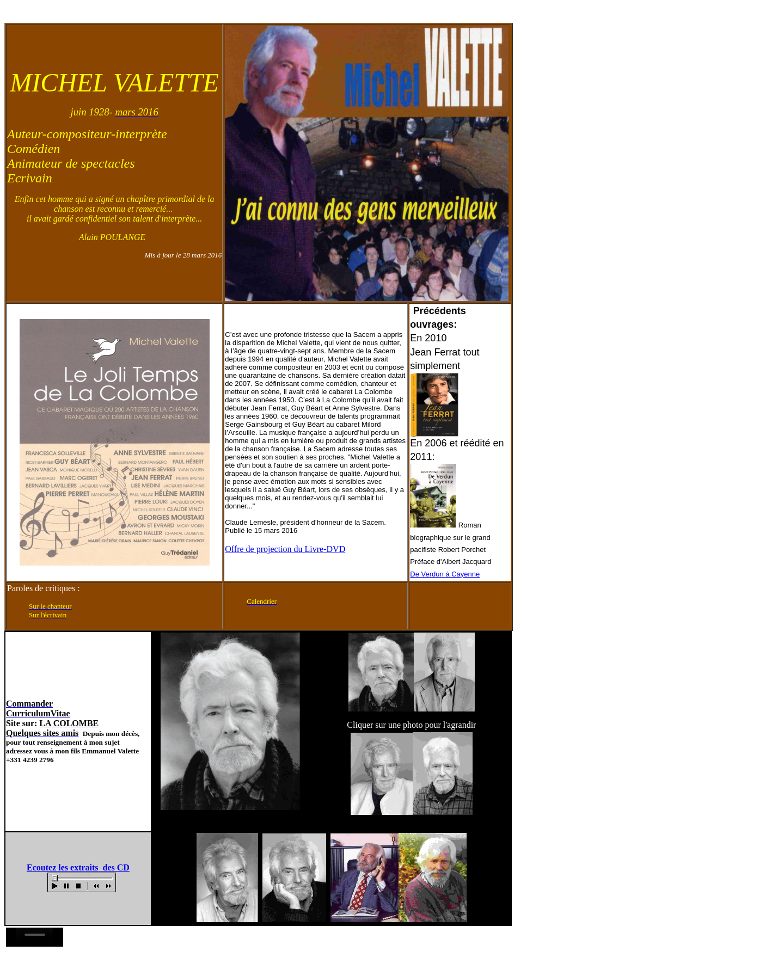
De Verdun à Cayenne (445, 574)
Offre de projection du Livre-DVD (285, 549)
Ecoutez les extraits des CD (78, 867)
